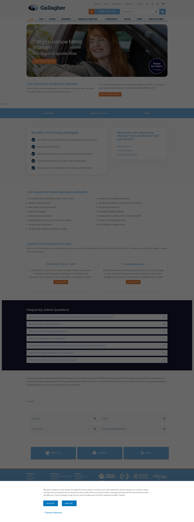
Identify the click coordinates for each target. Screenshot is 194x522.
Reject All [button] (68, 503)
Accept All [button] (50, 503)
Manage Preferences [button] (53, 512)
